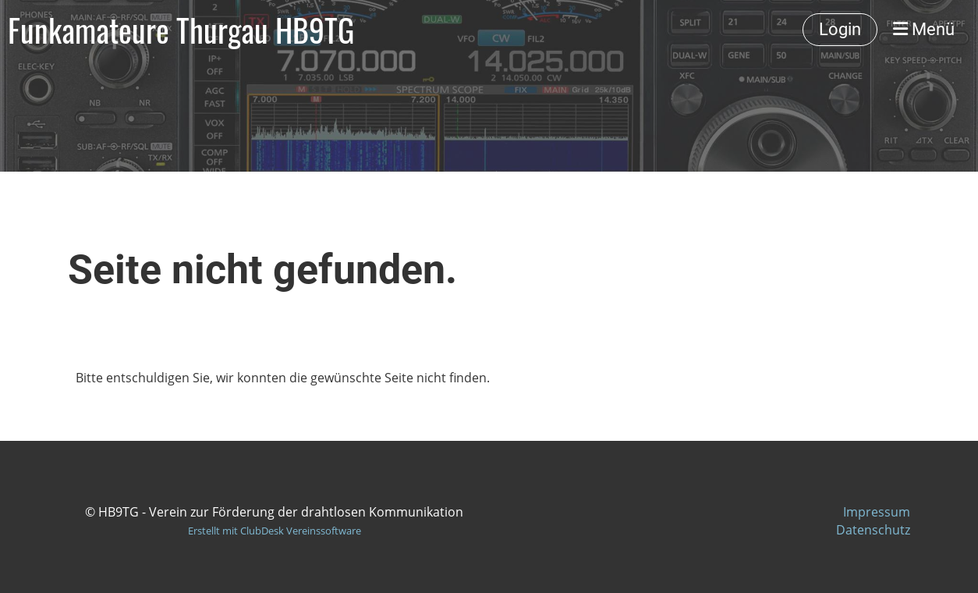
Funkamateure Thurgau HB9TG (181, 29)
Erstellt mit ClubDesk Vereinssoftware (274, 531)
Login (840, 29)
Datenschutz (873, 529)
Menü (924, 29)
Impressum (876, 511)
